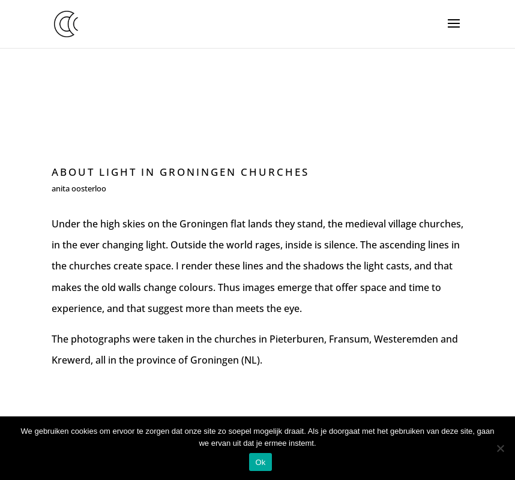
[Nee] (500, 448)
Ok (260, 462)
